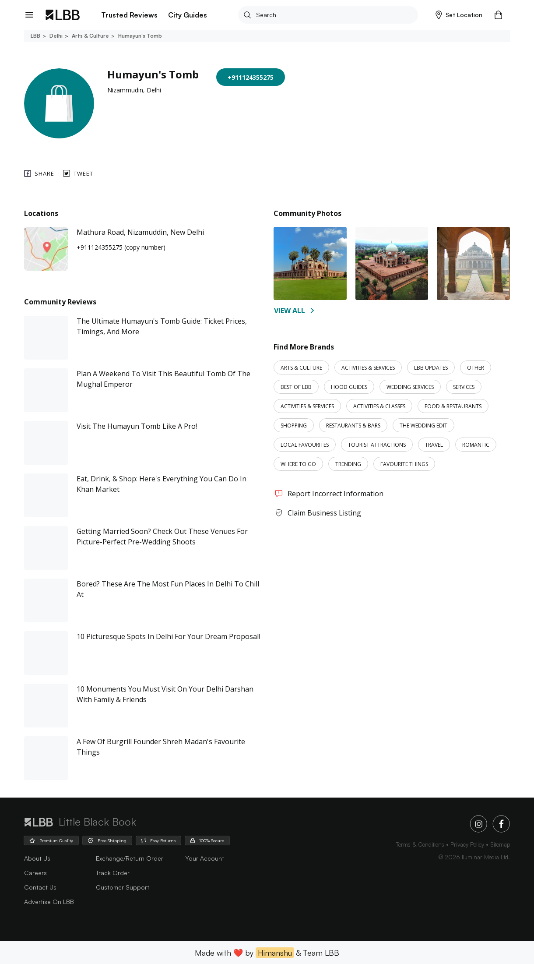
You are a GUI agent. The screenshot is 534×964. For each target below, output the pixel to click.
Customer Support (122, 887)
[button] (459, 15)
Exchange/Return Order (129, 858)
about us (37, 858)
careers (35, 872)
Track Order (113, 872)
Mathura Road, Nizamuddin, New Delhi (140, 232)
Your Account (204, 858)
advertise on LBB (49, 901)
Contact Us (40, 887)
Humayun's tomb (139, 35)
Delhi (55, 35)
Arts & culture (89, 35)
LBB (35, 35)
